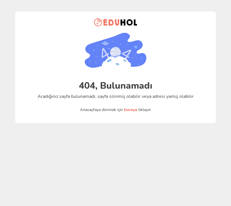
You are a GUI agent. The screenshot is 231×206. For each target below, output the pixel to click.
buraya (130, 109)
